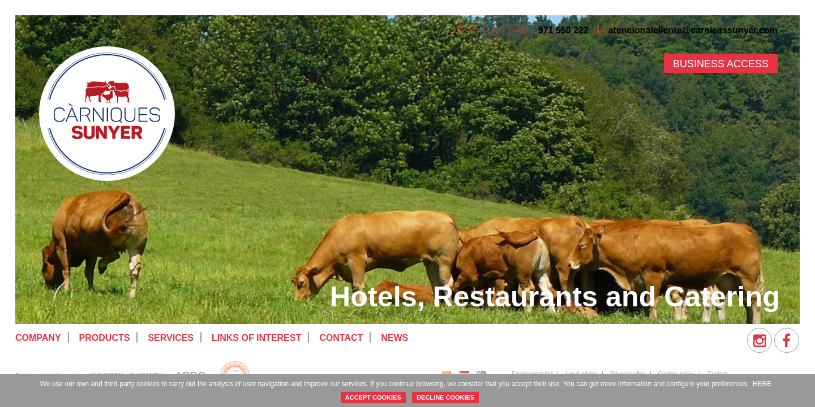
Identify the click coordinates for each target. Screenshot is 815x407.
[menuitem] (724, 66)
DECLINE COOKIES (445, 397)
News (394, 338)
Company (38, 338)
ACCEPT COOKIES (373, 397)
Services (171, 338)
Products (104, 338)
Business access (721, 64)
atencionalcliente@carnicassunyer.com (693, 30)
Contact (341, 338)
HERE (762, 384)
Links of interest (256, 338)
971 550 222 (563, 30)
